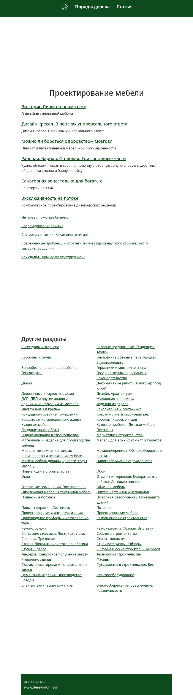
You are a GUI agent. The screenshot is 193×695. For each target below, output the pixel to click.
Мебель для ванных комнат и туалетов (128, 440)
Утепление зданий (36, 559)
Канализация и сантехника (118, 409)
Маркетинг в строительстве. (120, 435)
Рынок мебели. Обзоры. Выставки (125, 528)
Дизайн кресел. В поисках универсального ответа (74, 124)
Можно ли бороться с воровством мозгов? (66, 141)
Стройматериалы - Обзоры (118, 543)
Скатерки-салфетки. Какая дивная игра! (54, 234)
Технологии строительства (118, 554)
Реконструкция (33, 528)
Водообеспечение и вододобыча (48, 367)
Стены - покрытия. (111, 538)
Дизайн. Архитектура (114, 393)
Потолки (103, 507)
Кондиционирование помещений (49, 414)
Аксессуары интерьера (40, 346)
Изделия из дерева (112, 403)
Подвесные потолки (38, 497)
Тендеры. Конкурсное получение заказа (54, 554)
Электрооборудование (115, 575)
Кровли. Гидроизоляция (116, 419)
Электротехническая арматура (47, 585)
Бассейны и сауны (36, 357)
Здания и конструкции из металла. (50, 403)
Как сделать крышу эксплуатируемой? (53, 257)
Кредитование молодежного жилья (51, 419)
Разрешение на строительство (121, 518)
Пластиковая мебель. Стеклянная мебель (56, 492)
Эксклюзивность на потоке (49, 198)
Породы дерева (92, 7)
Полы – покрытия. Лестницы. (45, 507)
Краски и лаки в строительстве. (122, 414)
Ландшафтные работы (40, 429)
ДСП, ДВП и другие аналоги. (45, 398)
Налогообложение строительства (124, 461)
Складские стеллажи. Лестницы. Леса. (53, 533)
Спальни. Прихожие (38, 538)
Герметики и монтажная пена (121, 367)
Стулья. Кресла (33, 549)
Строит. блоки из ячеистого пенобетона (54, 543)
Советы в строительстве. (117, 533)
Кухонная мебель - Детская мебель (125, 424)
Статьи (124, 7)
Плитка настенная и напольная (122, 492)
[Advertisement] (96, 52)
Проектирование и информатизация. (52, 512)
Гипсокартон (32, 372)
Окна (25, 476)
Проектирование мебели (117, 512)
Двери (26, 383)
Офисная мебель (110, 486)
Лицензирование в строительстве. (50, 435)
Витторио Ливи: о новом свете (53, 106)
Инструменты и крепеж (40, 409)
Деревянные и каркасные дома (47, 393)
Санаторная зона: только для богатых (61, 181)
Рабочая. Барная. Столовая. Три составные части (73, 158)
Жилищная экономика (115, 398)
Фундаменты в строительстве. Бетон (127, 564)
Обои (100, 471)
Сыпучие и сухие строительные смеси (128, 549)
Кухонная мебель (36, 424)
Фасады (103, 559)
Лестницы (104, 429)
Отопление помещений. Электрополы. (53, 486)
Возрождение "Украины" (42, 226)
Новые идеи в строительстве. (45, 471)
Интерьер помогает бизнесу (44, 217)
